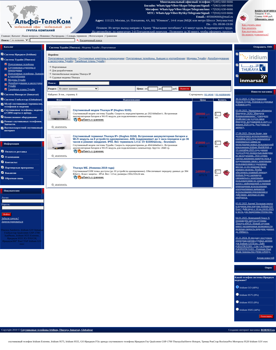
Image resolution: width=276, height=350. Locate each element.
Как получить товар (252, 31)
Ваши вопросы (30, 35)
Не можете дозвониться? (255, 34)
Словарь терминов (77, 35)
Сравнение (111, 35)
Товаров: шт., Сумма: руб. (264, 13)
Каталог (16, 35)
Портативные (108, 47)
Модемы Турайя (90, 47)
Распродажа (58, 35)
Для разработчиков (62, 70)
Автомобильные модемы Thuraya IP (71, 74)
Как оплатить (249, 27)
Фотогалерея (96, 35)
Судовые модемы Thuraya (66, 77)
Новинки (45, 35)
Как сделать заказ (251, 24)
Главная (5, 35)
